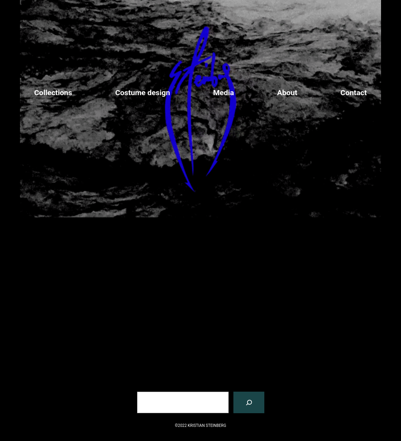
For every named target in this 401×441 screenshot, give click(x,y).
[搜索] (248, 402)
